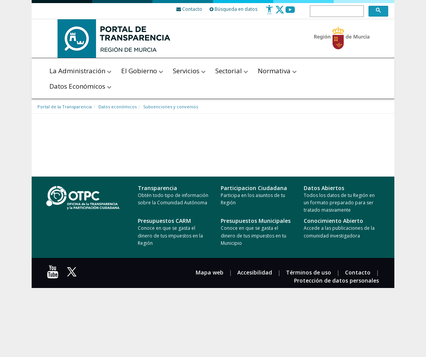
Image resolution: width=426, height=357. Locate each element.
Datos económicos (117, 106)
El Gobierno (142, 70)
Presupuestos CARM (164, 220)
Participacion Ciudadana (254, 188)
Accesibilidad (254, 272)
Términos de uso (308, 272)
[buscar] (336, 11)
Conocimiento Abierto (333, 220)
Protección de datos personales (336, 280)
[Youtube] (290, 12)
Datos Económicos (81, 86)
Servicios (190, 70)
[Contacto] (189, 9)
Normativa (277, 70)
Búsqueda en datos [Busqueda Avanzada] (233, 9)
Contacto (357, 272)
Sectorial (232, 70)
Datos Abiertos (324, 188)
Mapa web (209, 272)
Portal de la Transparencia (64, 106)
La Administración (81, 70)
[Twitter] (279, 12)
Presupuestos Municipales (256, 220)
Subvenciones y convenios (170, 106)
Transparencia (157, 188)
